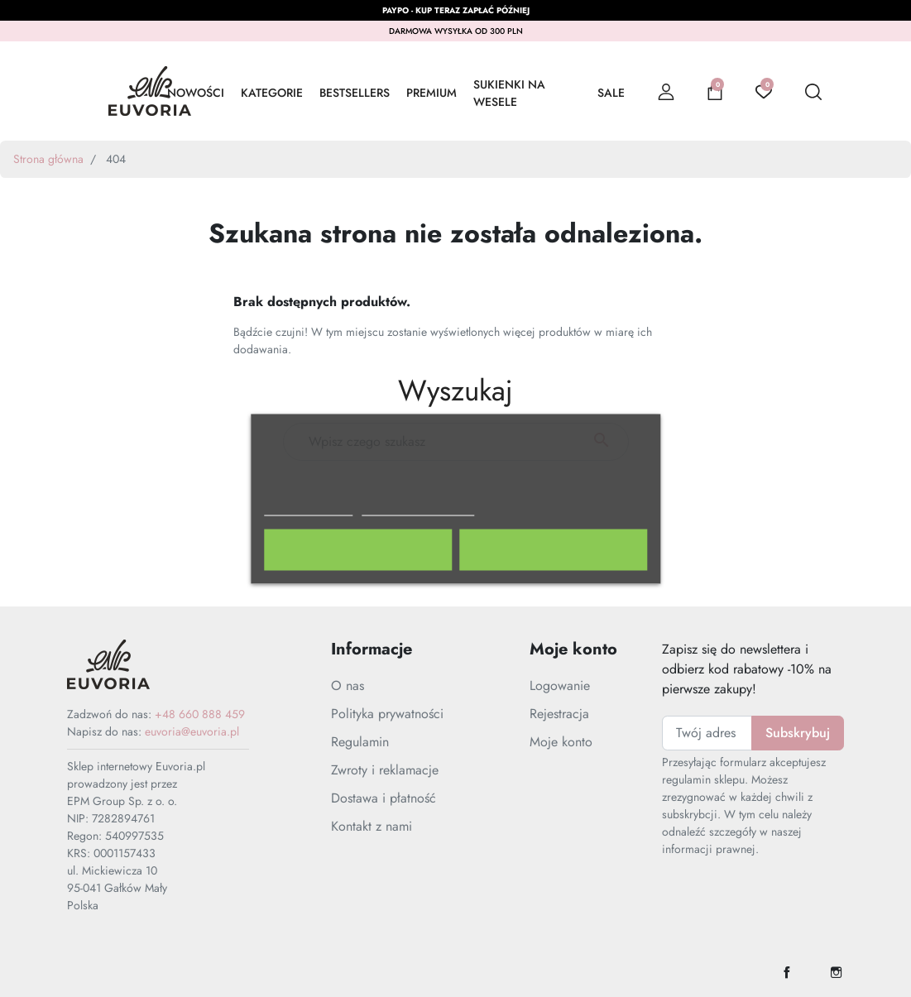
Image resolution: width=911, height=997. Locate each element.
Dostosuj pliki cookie (418, 508)
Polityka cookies (308, 508)
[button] (715, 91)
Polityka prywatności (387, 713)
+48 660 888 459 (200, 714)
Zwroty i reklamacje (385, 769)
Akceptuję (553, 549)
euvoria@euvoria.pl (192, 731)
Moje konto (561, 741)
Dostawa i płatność (383, 798)
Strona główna (48, 159)
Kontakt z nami (371, 826)
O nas (347, 685)
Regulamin (360, 741)
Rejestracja (559, 713)
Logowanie (560, 685)
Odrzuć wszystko (358, 549)
